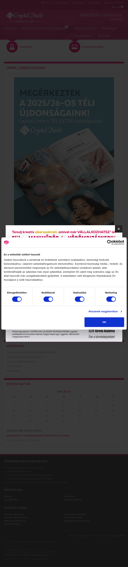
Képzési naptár (85, 28)
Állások (104, 36)
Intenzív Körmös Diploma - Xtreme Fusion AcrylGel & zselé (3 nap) (36, 482)
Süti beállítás (118, 535)
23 (63, 415)
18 (96, 410)
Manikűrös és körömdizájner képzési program (26, 554)
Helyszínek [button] (83, 36)
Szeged (8, 496)
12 (113, 405)
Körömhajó (13, 370)
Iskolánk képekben (17, 332)
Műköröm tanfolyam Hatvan (26, 461)
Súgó (71, 535)
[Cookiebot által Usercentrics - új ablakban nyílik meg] (109, 242)
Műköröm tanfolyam (101, 14)
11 (96, 405)
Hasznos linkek (15, 508)
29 (14, 400)
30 (30, 400)
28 (30, 420)
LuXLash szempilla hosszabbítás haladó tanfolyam (29, 475)
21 (30, 415)
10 (79, 405)
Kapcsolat (104, 535)
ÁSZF (94, 535)
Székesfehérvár (73, 499)
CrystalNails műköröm (75, 514)
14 (30, 410)
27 (14, 420)
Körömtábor (13, 366)
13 (14, 410)
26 (113, 415)
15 (47, 410)
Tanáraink (109, 28)
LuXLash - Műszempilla (15, 517)
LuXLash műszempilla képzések (23, 357)
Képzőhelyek (13, 490)
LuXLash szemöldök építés (21, 361)
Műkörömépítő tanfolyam (77, 520)
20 (14, 415)
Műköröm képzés (12, 524)
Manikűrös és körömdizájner (45, 27)
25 (96, 415)
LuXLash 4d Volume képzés (18, 471)
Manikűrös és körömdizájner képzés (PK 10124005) (37, 435)
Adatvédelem (83, 535)
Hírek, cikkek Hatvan (25, 67)
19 (113, 410)
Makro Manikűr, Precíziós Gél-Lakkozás (24, 467)
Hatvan (116, 19)
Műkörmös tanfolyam (14, 520)
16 (63, 410)
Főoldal (10, 28)
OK (104, 322)
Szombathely (11, 499)
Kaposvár (69, 496)
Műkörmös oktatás (73, 517)
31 (79, 420)
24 (79, 415)
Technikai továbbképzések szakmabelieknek (31, 352)
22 (47, 415)
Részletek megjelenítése (103, 311)
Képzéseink (15, 346)
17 (79, 410)
